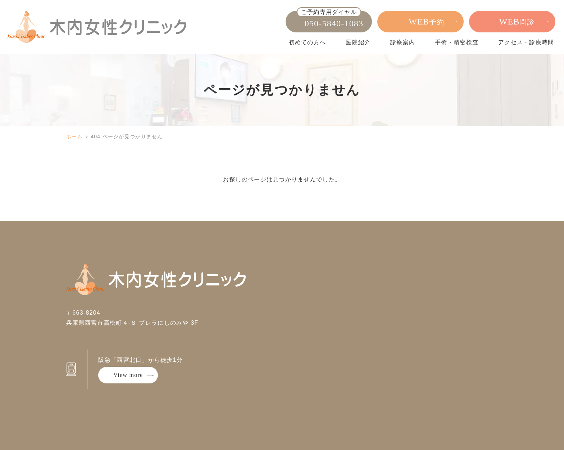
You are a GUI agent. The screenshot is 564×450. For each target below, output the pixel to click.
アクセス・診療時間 (526, 42)
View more (128, 375)
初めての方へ (307, 42)
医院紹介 (358, 42)
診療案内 (402, 42)
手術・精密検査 (456, 42)
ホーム (74, 136)
